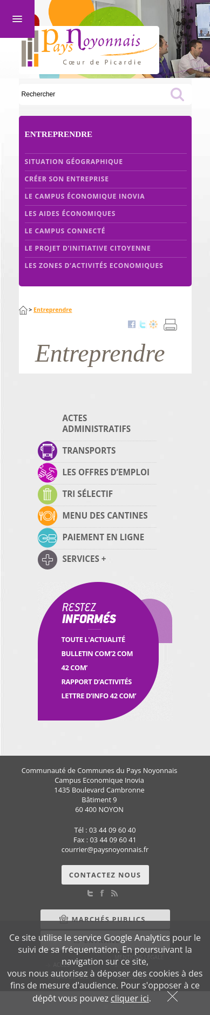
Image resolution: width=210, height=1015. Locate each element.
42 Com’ (74, 667)
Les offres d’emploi (106, 472)
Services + (84, 558)
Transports (89, 450)
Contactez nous (105, 875)
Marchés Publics (109, 919)
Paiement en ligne (104, 537)
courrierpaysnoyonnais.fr (105, 849)
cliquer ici (130, 998)
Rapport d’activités (97, 681)
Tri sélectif (88, 493)
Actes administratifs (97, 423)
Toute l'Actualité (93, 639)
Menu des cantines (105, 515)
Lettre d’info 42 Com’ (99, 695)
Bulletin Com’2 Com (97, 653)
